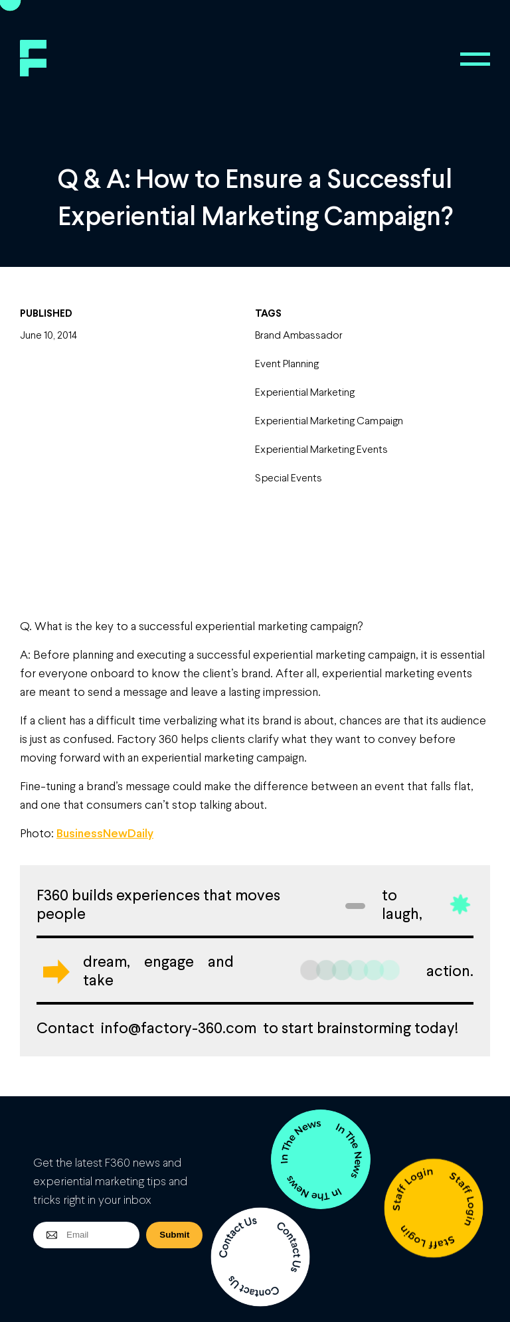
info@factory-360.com (178, 1027)
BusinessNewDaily (104, 832)
